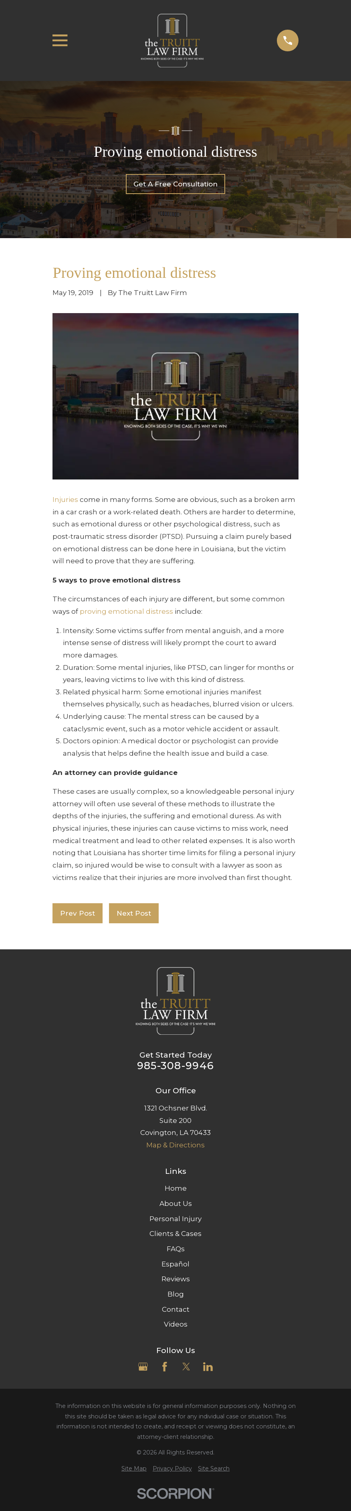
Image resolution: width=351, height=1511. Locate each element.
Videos (176, 1324)
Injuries (65, 500)
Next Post (134, 913)
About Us (175, 1203)
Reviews (175, 1279)
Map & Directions (175, 1145)
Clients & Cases (175, 1234)
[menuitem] (134, 1469)
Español (175, 1264)
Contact (176, 1309)
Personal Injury (175, 1219)
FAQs (176, 1249)
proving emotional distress (126, 611)
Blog (175, 1294)
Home (176, 1188)
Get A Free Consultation (175, 184)
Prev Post (77, 913)
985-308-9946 (175, 1065)
